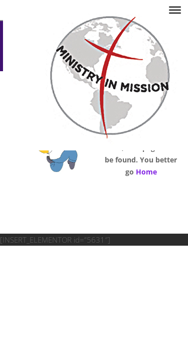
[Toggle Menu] (175, 10)
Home (146, 171)
